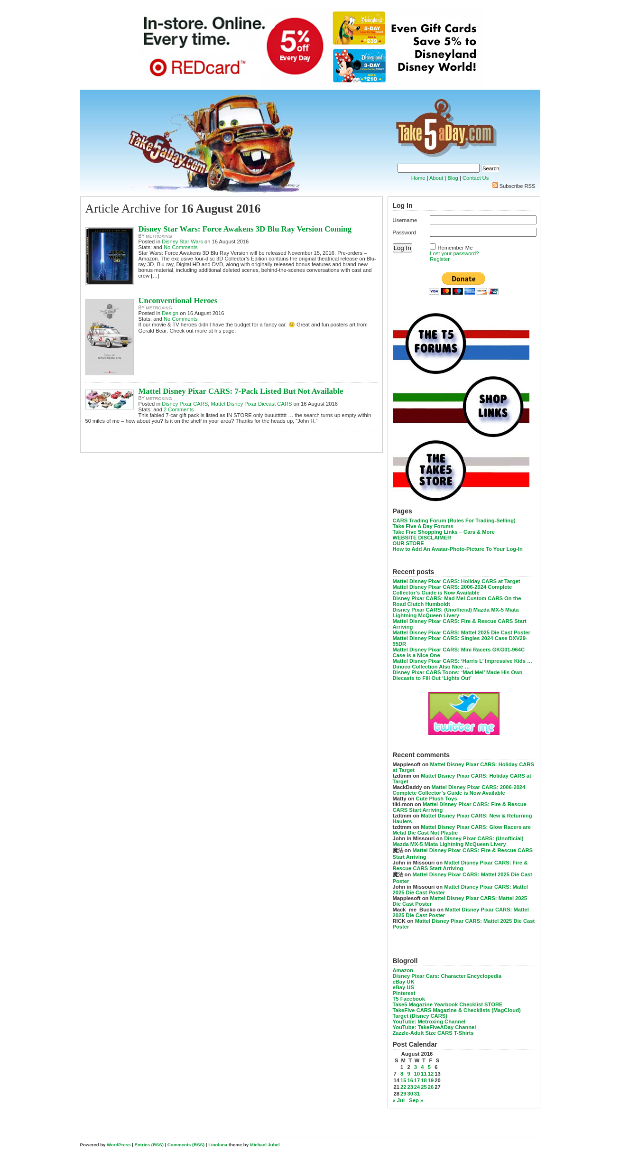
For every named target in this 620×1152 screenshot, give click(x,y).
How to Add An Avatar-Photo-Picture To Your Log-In (458, 549)
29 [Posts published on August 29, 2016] (403, 1093)
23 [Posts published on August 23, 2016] (410, 1087)
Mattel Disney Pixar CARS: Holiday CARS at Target (456, 581)
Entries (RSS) (149, 1144)
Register (440, 259)
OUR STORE (408, 543)
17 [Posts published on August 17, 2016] (417, 1080)
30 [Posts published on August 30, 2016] (410, 1093)
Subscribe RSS (518, 186)
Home (418, 178)
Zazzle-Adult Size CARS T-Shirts (433, 1033)
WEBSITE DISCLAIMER (422, 537)
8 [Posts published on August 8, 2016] (401, 1074)
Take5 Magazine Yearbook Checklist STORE (448, 1004)
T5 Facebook (409, 999)
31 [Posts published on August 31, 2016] (417, 1093)
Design (170, 313)
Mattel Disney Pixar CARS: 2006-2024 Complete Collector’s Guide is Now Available (452, 589)
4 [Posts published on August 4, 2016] (422, 1067)
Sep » (416, 1100)
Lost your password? (454, 253)
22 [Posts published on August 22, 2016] (403, 1087)
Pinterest (404, 993)
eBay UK (404, 982)
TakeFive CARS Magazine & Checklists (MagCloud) (457, 1010)
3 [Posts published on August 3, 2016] (415, 1067)
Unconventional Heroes (178, 300)
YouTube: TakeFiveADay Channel (434, 1027)
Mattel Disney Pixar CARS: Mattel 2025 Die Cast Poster (461, 632)
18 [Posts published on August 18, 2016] (423, 1080)
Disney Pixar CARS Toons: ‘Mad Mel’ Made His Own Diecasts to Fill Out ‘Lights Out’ (458, 675)
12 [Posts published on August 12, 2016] (431, 1074)
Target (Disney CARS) (420, 1016)
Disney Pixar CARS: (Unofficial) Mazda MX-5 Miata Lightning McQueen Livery (456, 612)
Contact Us (476, 178)
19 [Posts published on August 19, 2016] (431, 1080)
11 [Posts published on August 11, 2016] (423, 1074)
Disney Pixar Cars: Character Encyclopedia (447, 976)
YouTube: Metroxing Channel (429, 1021)
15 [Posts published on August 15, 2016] (403, 1080)
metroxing (159, 236)
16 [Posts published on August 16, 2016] (410, 1080)
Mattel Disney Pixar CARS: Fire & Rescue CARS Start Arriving (460, 865)
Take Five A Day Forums (423, 526)
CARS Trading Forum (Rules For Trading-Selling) (454, 520)
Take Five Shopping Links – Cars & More (444, 532)
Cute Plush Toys (436, 798)
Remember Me (454, 248)
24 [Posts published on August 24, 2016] (417, 1087)
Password (404, 232)
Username (405, 220)
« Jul (399, 1100)
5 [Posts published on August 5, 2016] (429, 1067)
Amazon (403, 970)
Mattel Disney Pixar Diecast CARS (251, 404)
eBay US (403, 987)
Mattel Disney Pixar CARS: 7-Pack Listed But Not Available (241, 391)
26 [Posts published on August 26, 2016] (431, 1087)
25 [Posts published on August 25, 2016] (423, 1087)
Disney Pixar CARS (185, 404)
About (436, 178)
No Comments (181, 247)
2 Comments (179, 409)
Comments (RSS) (185, 1144)
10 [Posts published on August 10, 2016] (417, 1074)
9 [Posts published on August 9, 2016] (408, 1074)
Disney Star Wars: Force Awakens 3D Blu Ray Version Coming (245, 228)
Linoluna (217, 1144)
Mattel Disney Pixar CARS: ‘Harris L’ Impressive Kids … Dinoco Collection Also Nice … (463, 663)
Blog (452, 178)
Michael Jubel (265, 1144)
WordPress (118, 1144)
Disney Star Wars (182, 241)
